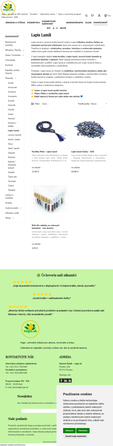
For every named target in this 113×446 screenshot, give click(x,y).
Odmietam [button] (82, 430)
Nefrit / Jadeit (14, 139)
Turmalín (12, 181)
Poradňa (33, 14)
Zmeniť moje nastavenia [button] (75, 436)
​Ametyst (12, 91)
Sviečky (8, 202)
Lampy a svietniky (9, 196)
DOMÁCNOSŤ (100, 22)
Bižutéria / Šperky (13, 50)
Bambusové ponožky (10, 43)
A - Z (55, 28)
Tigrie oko (12, 176)
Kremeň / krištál (12, 124)
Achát (10, 83)
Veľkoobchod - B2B (9, 17)
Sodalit (11, 172)
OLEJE (88, 22)
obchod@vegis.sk (20, 387)
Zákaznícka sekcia (47, 14)
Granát (11, 100)
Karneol (11, 118)
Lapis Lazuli (13, 130)
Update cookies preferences (12, 444)
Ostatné (11, 190)
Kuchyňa (9, 65)
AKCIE (63, 28)
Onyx (10, 144)
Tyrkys (11, 185)
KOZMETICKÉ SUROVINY (49, 22)
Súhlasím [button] (69, 430)
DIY (49, 28)
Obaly (8, 218)
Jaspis (10, 114)
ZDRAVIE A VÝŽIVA (15, 22)
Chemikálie (10, 60)
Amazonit (12, 87)
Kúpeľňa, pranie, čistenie (12, 72)
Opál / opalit (13, 148)
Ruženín (11, 157)
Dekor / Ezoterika (13, 55)
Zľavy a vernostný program (69, 14)
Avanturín (12, 96)
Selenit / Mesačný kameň (12, 164)
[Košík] (107, 16)
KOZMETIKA (33, 22)
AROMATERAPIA (74, 22)
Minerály (9, 78)
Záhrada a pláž (12, 213)
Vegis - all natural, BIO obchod (14, 14)
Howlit (11, 109)
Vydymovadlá (11, 208)
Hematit (11, 105)
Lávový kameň (14, 135)
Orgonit (11, 152)
